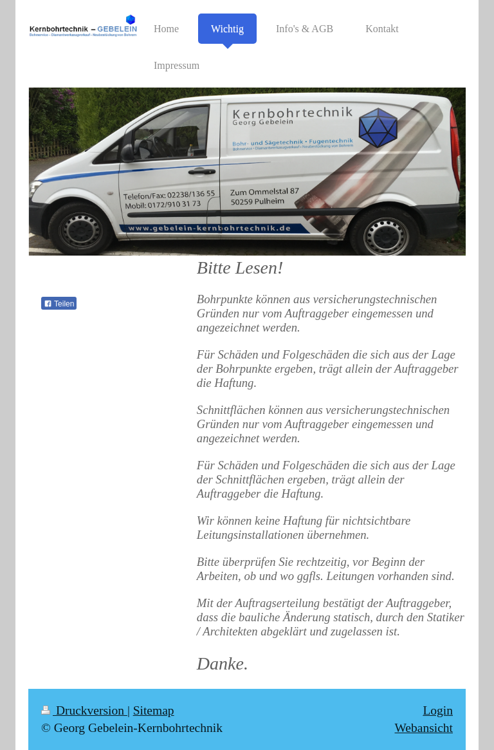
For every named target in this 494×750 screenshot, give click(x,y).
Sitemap (153, 710)
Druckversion (84, 710)
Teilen (59, 303)
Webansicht (424, 728)
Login (438, 710)
